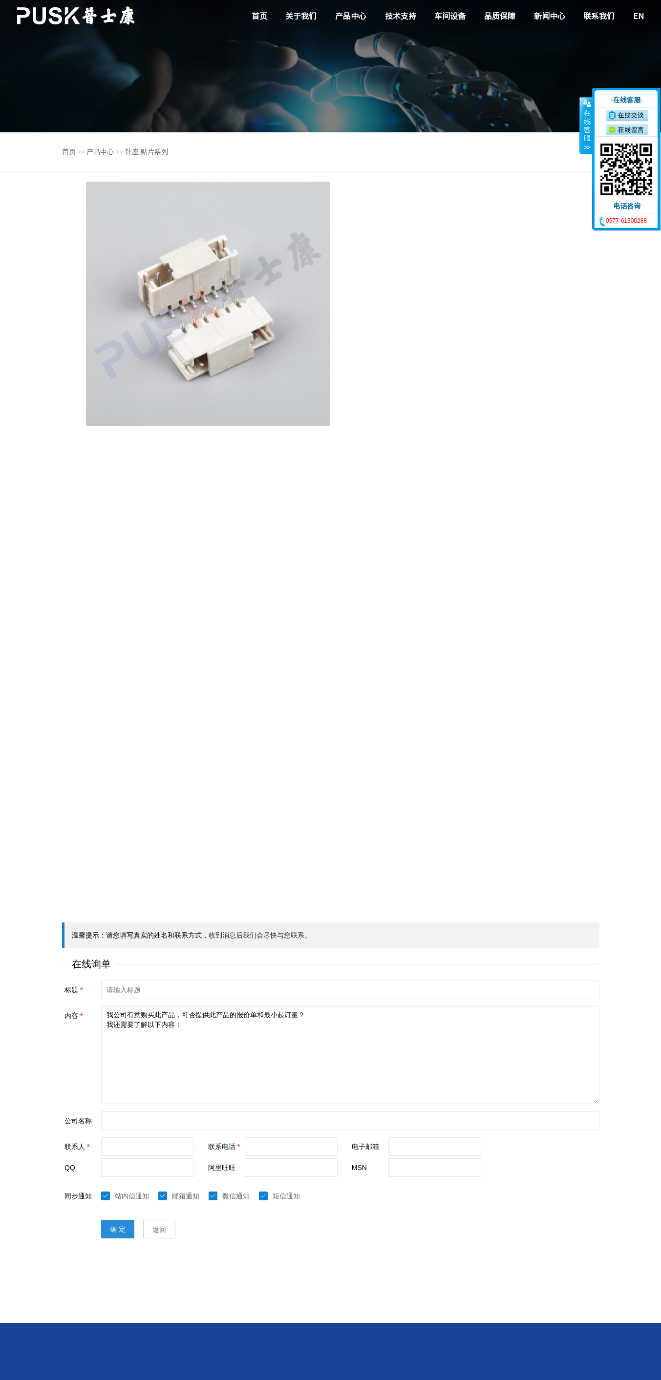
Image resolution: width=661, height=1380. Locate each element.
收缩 (586, 125)
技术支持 (400, 16)
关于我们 (301, 16)
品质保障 (499, 16)
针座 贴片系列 (146, 151)
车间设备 (450, 16)
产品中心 (350, 16)
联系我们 (599, 16)
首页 (259, 16)
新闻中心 (549, 16)
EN (638, 16)
